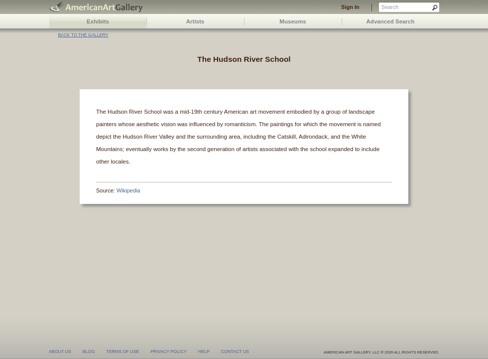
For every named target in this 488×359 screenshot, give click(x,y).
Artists (195, 21)
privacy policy (168, 351)
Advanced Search (390, 21)
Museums (292, 21)
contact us (235, 351)
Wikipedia (128, 190)
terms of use (122, 351)
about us (60, 351)
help (204, 351)
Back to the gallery (83, 34)
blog (89, 351)
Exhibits (98, 21)
